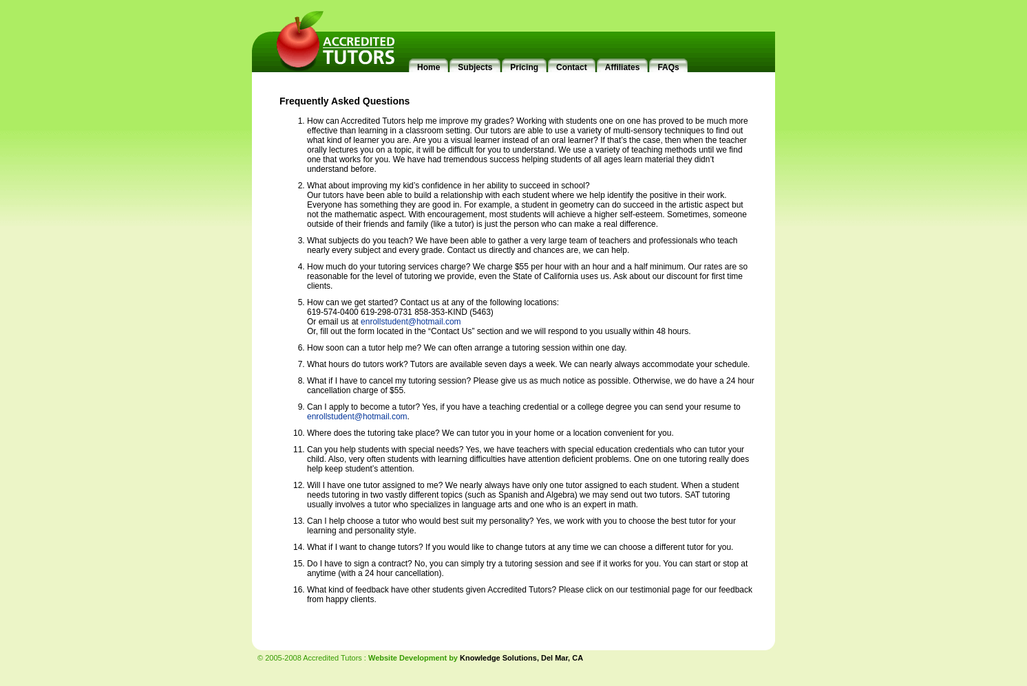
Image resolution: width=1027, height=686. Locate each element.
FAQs (668, 67)
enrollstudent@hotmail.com (411, 322)
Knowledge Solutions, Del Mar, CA (521, 658)
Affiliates (622, 67)
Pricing (524, 67)
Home (428, 67)
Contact (571, 67)
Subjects (475, 67)
